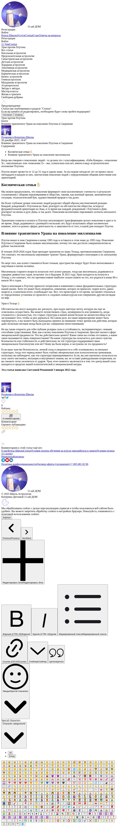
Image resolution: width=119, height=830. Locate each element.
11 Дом (5, 44)
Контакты (18, 456)
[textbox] (59, 438)
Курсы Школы (9, 35)
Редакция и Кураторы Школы (17, 137)
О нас (36, 35)
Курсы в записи (88, 450)
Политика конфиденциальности (19, 464)
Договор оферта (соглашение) (53, 464)
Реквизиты (7, 456)
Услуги (21, 35)
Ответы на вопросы (50, 35)
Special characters (10, 720)
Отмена (19, 115)
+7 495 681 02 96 (79, 464)
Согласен (7, 115)
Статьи (29, 35)
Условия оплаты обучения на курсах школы (55, 450)
